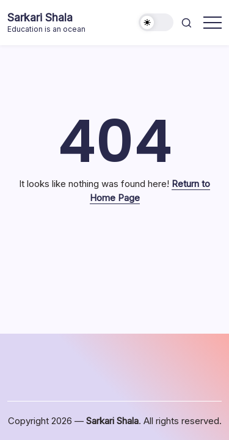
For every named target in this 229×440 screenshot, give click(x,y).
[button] (156, 22)
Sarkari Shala (40, 17)
